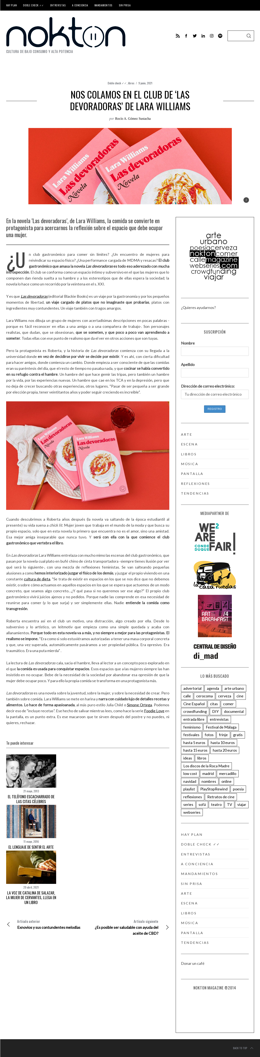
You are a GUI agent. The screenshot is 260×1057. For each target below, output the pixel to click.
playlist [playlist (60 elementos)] (189, 789)
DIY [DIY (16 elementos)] (215, 711)
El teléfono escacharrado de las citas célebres (31, 799)
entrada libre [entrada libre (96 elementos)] (193, 719)
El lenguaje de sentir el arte (31, 847)
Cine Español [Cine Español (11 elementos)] (194, 703)
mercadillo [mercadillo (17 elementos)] (227, 773)
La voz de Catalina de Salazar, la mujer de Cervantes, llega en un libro (31, 897)
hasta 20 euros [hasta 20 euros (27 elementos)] (225, 750)
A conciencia (80, 5)
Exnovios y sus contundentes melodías (47, 924)
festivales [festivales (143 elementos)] (191, 734)
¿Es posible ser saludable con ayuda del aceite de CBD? (128, 927)
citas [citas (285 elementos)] (214, 703)
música (189, 464)
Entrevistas (58, 5)
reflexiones (195, 483)
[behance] (220, 36)
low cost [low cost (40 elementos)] (190, 773)
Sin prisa (125, 5)
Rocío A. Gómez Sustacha (133, 118)
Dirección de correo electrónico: (208, 386)
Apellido (188, 364)
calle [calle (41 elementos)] (187, 696)
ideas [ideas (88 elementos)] (187, 758)
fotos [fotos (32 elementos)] (209, 734)
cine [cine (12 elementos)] (239, 696)
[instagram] (211, 36)
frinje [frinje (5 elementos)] (223, 734)
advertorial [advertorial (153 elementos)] (192, 688)
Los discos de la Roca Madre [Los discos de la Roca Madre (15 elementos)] (206, 766)
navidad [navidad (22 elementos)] (189, 781)
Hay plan (11, 5)
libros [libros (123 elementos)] (201, 758)
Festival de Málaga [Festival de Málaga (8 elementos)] (221, 727)
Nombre (188, 343)
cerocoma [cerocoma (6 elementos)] (204, 696)
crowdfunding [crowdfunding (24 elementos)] (195, 711)
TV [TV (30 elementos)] (229, 804)
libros (131, 83)
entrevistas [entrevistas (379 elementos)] (219, 719)
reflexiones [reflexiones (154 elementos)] (192, 796)
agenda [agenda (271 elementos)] (213, 688)
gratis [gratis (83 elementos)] (238, 734)
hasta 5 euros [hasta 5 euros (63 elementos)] (194, 742)
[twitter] (194, 36)
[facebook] (186, 36)
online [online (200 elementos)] (226, 781)
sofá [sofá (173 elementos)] (202, 804)
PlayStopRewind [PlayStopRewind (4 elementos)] (214, 789)
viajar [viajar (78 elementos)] (241, 804)
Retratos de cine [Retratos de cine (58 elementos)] (221, 796)
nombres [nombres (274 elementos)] (209, 781)
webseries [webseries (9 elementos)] (191, 812)
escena (189, 444)
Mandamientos (104, 5)
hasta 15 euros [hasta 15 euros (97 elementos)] (195, 750)
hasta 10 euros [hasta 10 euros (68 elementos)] (223, 742)
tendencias (195, 493)
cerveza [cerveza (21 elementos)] (224, 696)
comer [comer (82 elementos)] (228, 703)
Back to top (243, 1048)
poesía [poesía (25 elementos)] (238, 789)
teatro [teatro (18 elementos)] (216, 804)
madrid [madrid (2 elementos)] (208, 773)
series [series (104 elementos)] (188, 804)
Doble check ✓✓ (33, 5)
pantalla (192, 473)
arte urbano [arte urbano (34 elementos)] (234, 688)
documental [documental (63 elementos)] (234, 711)
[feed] (178, 36)
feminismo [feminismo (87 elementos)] (191, 727)
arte (186, 434)
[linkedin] (203, 36)
